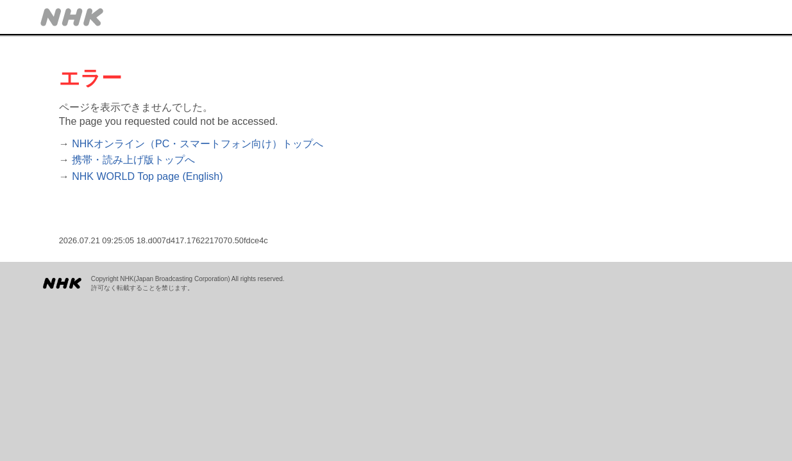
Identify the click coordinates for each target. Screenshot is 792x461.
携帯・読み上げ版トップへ (133, 159)
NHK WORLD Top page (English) (147, 176)
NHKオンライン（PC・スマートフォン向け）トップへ (197, 143)
